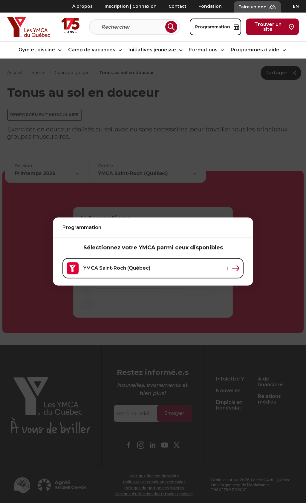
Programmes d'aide (259, 50)
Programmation (217, 27)
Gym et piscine (41, 50)
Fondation (210, 6)
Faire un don (257, 7)
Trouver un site (274, 27)
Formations (207, 50)
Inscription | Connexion (131, 6)
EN (296, 6)
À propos (82, 6)
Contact (177, 6)
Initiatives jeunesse (156, 50)
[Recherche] (132, 27)
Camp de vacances (96, 50)
